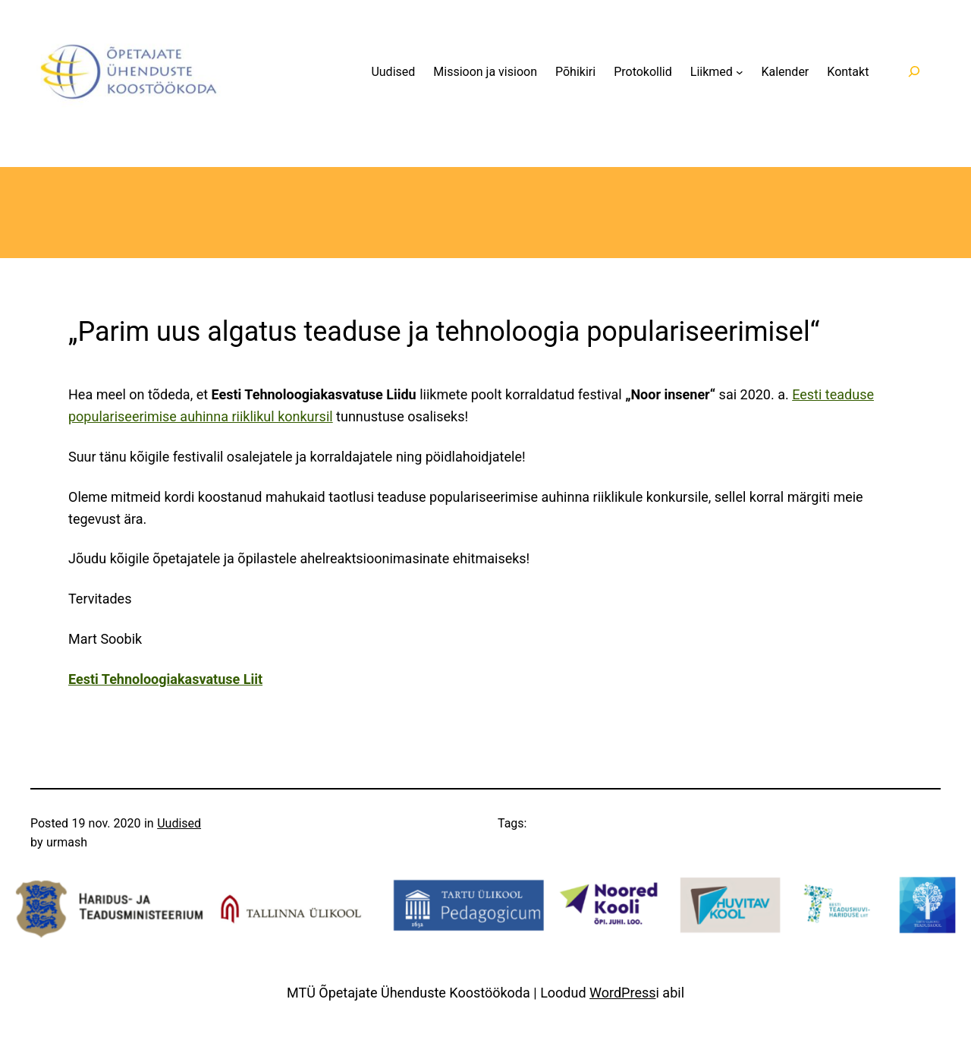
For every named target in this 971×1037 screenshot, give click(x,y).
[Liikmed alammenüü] (739, 72)
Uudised (179, 823)
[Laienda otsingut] (914, 71)
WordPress (622, 993)
